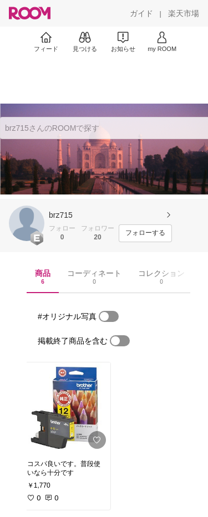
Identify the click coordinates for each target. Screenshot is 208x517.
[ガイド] (141, 13)
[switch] (109, 316)
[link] (65, 407)
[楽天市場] (183, 13)
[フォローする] (145, 233)
